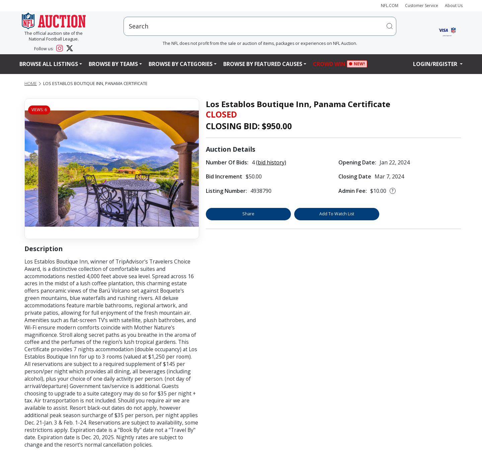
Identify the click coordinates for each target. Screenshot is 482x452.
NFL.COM (389, 5)
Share (248, 214)
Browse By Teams (113, 64)
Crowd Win (331, 64)
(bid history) (271, 162)
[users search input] (260, 26)
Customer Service (421, 5)
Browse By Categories (181, 64)
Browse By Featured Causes (262, 64)
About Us (454, 5)
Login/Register (436, 64)
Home (30, 83)
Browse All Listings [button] (48, 64)
